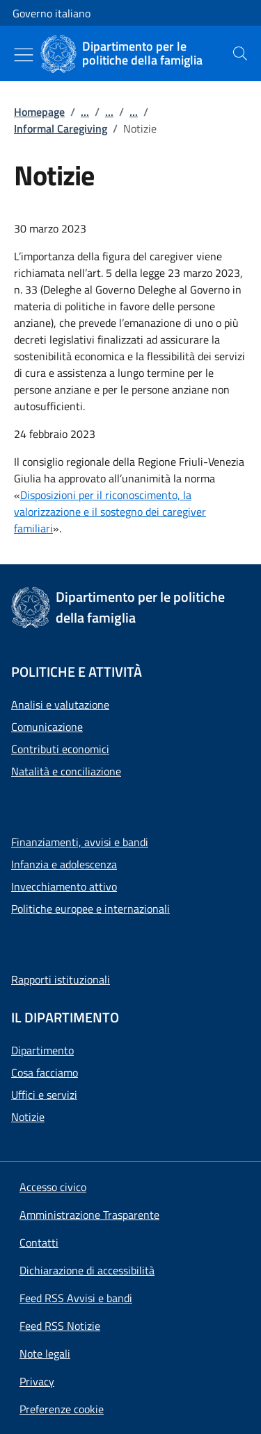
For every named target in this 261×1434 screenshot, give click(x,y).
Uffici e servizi (44, 1094)
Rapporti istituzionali (60, 979)
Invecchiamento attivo (64, 886)
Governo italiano (51, 13)
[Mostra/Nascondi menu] (24, 55)
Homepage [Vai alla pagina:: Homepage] (39, 111)
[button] (61, 1409)
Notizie (28, 1116)
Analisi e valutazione (60, 704)
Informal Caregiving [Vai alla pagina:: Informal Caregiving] (60, 128)
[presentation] (240, 53)
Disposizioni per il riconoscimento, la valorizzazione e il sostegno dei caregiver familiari (110, 512)
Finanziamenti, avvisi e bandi (79, 842)
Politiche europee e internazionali (90, 908)
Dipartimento (42, 1050)
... (85, 111)
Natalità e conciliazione (66, 771)
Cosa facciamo (44, 1072)
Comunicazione (47, 726)
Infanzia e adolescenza (64, 864)
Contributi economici (60, 749)
